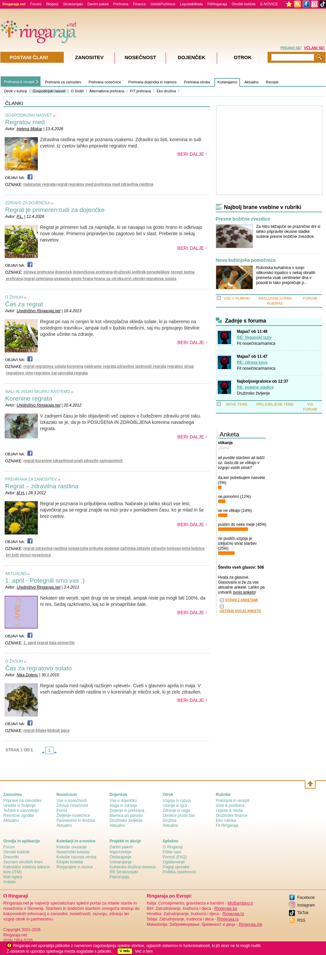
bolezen (174, 548)
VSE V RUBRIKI (236, 298)
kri (8, 555)
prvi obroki (134, 278)
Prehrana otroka (197, 82)
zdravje (143, 548)
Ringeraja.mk (250, 924)
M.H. (21, 493)
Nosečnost (140, 57)
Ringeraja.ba (225, 908)
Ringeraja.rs (228, 919)
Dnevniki (11, 857)
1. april (29, 642)
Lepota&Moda (191, 4)
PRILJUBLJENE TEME (275, 404)
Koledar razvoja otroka (76, 857)
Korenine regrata (28, 398)
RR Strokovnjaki (124, 872)
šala (52, 642)
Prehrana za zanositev (63, 82)
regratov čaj (45, 373)
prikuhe (96, 548)
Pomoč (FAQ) (175, 857)
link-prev (43, 752)
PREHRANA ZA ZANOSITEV (31, 479)
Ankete (9, 882)
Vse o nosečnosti (71, 800)
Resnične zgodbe (18, 815)
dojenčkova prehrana (93, 272)
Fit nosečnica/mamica (256, 343)
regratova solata (160, 278)
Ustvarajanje (121, 862)
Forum (9, 847)
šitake (40, 730)
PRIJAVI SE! (291, 48)
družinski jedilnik (130, 272)
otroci (25, 555)
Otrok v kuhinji (15, 91)
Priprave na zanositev (22, 800)
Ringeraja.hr (233, 913)
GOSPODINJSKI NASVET (28, 115)
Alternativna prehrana (106, 91)
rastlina (60, 548)
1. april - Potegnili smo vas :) (45, 580)
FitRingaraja (217, 4)
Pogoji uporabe (176, 867)
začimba (128, 548)
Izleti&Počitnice (163, 4)
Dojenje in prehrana (127, 810)
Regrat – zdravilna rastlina (42, 486)
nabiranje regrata (39, 184)
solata (74, 548)
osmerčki (66, 642)
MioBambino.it (240, 903)
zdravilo (91, 460)
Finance (139, 4)
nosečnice (41, 555)
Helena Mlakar (29, 129)
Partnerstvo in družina (75, 820)
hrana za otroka (109, 278)
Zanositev (89, 57)
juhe (84, 548)
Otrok (243, 57)
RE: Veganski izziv (254, 337)
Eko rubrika (226, 820)
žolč (15, 555)
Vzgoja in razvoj (177, 800)
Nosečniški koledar (73, 852)
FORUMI (310, 298)
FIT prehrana (140, 91)
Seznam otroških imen (23, 862)
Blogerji (52, 4)
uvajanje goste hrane (73, 278)
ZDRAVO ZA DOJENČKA (27, 203)
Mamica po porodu (126, 815)
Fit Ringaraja (227, 825)
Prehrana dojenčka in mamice (152, 82)
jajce (65, 730)
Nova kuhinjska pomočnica (246, 260)
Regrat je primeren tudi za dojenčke (55, 209)
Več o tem (144, 951)
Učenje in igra (175, 805)
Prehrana (120, 4)
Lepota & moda (229, 810)
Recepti (272, 82)
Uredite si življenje (19, 805)
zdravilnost (62, 460)
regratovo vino (20, 373)
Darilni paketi (98, 4)
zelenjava (44, 278)
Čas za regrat (24, 304)
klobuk (53, 730)
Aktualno (251, 82)
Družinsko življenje (253, 393)
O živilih (77, 91)
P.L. (20, 216)
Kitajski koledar (69, 862)
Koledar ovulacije (71, 847)
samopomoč (111, 460)
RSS (301, 920)
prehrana (102, 184)
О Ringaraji (173, 847)
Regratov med (25, 122)
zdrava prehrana (38, 272)
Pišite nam (172, 852)
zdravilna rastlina (137, 184)
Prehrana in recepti (232, 800)
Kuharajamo (227, 82)
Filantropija (119, 877)
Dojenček (191, 57)
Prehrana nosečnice (105, 82)
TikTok (302, 912)
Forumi (35, 4)
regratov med (81, 184)
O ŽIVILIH (14, 297)
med (116, 184)
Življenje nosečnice (73, 815)
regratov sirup (180, 366)
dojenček (63, 272)
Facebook (306, 897)
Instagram (306, 905)
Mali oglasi (12, 877)
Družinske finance (231, 815)
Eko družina (166, 91)
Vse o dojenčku (123, 800)
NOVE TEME (237, 404)
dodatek (112, 548)
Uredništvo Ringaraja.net (38, 311)
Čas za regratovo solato (38, 668)
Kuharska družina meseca (133, 867)
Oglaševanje (174, 862)
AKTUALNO (16, 573)
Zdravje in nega (176, 810)
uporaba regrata (72, 373)
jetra (186, 548)
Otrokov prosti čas (179, 815)
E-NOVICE (269, 4)
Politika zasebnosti (179, 872)
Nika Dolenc (27, 675)
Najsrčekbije (120, 852)
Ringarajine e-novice (74, 867)
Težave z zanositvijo (21, 810)
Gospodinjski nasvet (49, 91)
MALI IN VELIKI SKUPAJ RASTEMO (37, 391)
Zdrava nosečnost (72, 805)
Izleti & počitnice (230, 805)
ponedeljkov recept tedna (170, 272)
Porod (61, 810)
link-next (55, 752)
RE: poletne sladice (255, 387)
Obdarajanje (120, 857)
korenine (43, 460)
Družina (169, 820)
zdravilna (43, 548)
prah (78, 460)
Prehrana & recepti (19, 82)
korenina (75, 366)
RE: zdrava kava (252, 362)
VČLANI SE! (314, 48)
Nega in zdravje (123, 805)
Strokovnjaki (73, 4)
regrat (62, 184)
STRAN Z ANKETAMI (241, 600)
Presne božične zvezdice (243, 219)
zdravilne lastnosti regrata (141, 366)
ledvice (198, 548)
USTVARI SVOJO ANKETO (240, 611)
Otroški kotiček (244, 4)
